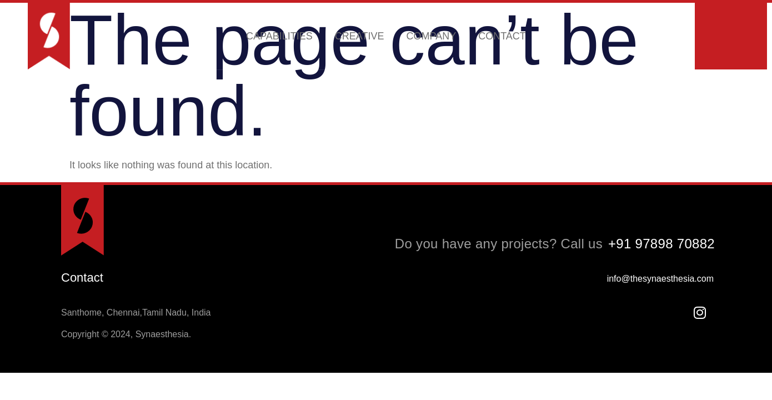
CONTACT (502, 36)
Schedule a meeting (730, 36)
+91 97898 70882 (661, 243)
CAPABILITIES (279, 36)
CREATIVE (359, 36)
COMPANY (432, 36)
